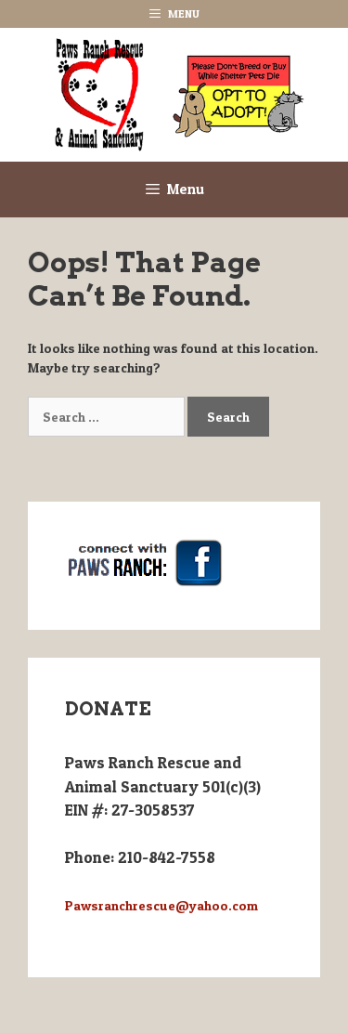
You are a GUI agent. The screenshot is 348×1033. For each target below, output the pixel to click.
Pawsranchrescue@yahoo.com (161, 905)
